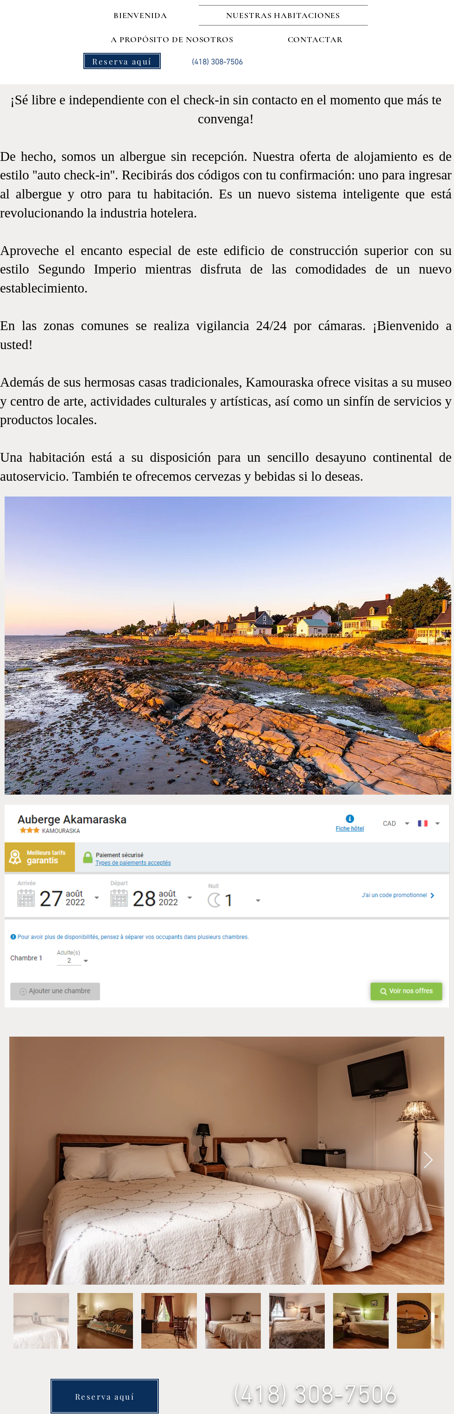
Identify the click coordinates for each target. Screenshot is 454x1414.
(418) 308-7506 (315, 1396)
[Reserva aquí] (122, 61)
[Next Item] (428, 1161)
